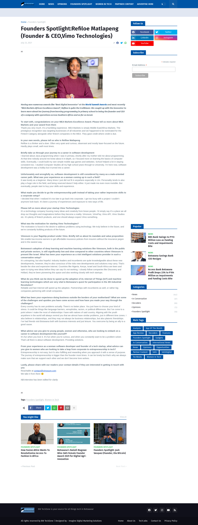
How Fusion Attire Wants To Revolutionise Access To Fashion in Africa (35, 453)
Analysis (137, 328)
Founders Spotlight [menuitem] (81, 4)
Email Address (139, 65)
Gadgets (159, 338)
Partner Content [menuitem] (124, 4)
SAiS (155, 352)
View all (123, 417)
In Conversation (154, 299)
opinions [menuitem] (62, 4)
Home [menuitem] (42, 4)
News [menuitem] (51, 4)
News (154, 294)
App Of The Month (154, 328)
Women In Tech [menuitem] (104, 4)
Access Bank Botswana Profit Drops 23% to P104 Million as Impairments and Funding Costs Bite (161, 274)
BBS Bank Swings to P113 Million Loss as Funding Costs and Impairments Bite (161, 241)
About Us (131, 521)
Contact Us (156, 521)
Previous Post (28, 466)
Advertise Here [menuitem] (145, 4)
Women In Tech (52, 400)
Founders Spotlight (37, 22)
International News (161, 342)
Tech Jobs (143, 521)
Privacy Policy (170, 521)
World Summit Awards (96, 104)
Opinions (154, 307)
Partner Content (140, 352)
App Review (138, 333)
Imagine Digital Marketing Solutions (85, 521)
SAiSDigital (167, 352)
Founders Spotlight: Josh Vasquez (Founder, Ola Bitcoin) (110, 451)
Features (166, 333)
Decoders (154, 303)
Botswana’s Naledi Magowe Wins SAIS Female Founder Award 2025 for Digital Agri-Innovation (72, 454)
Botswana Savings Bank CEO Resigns (160, 257)
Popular (137, 226)
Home (23, 22)
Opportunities (163, 347)
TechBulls (137, 357)
